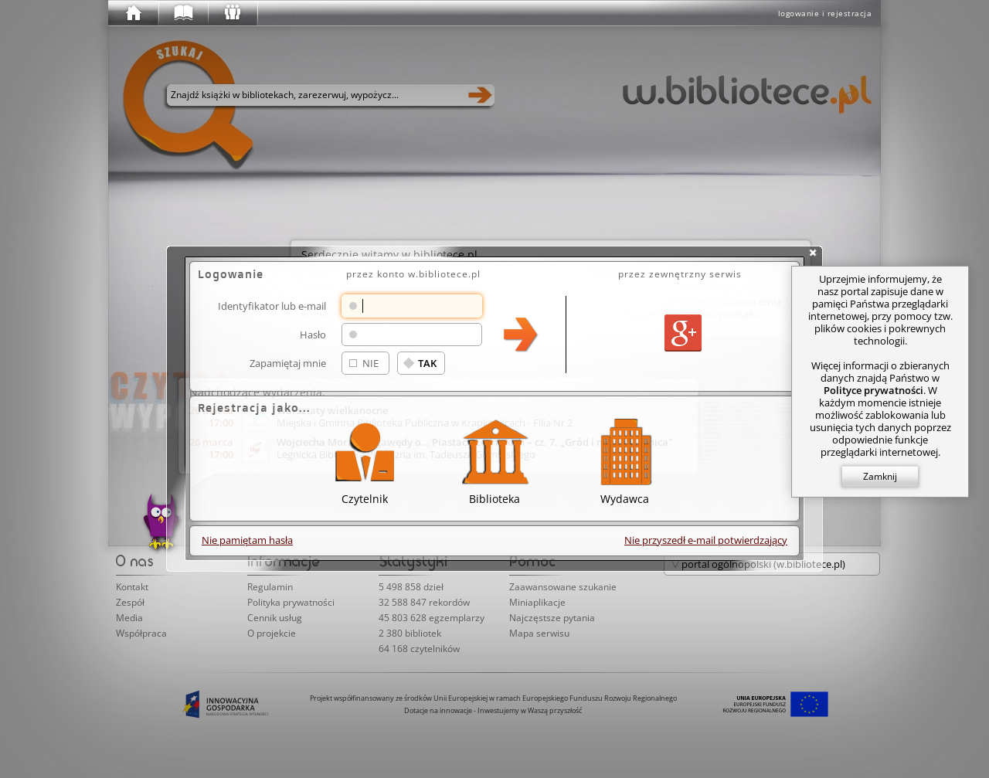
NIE (370, 363)
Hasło (313, 334)
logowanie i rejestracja (825, 13)
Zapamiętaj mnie (288, 362)
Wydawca (624, 459)
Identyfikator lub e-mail (272, 305)
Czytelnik (364, 459)
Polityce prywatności (873, 390)
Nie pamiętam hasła (247, 540)
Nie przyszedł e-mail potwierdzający (705, 540)
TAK (427, 363)
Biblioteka (494, 459)
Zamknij (880, 476)
